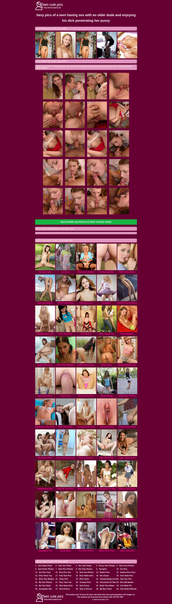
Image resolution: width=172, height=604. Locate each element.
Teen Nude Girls (66, 586)
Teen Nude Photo (45, 566)
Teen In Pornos (85, 589)
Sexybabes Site (45, 589)
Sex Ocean (104, 576)
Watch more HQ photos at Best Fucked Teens (85, 222)
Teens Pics (63, 579)
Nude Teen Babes (107, 586)
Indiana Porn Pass (127, 572)
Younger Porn (85, 582)
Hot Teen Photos (85, 569)
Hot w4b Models (127, 582)
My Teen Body (45, 586)
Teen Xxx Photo (64, 566)
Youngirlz (103, 569)
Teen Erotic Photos (46, 569)
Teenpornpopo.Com (108, 579)
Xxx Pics (123, 569)
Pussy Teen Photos (107, 566)
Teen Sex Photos (86, 572)
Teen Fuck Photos (126, 566)
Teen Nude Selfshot (128, 589)
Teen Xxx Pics (126, 579)
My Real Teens (106, 589)
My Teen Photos (45, 582)
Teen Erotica (64, 589)
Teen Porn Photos (65, 569)
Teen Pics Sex (65, 572)
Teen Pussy (84, 586)
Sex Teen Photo (85, 566)
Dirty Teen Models (46, 579)
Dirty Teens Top (45, 576)
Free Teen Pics (65, 576)
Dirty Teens (84, 579)
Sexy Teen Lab (65, 582)
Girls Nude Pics (126, 576)
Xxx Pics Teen (45, 572)
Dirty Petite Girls (86, 576)
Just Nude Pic (126, 586)
